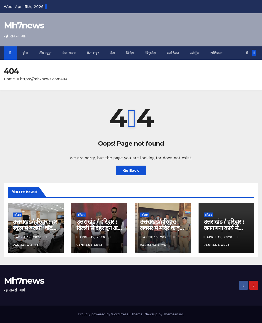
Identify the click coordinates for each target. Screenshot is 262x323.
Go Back (131, 170)
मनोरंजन (173, 53)
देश (112, 53)
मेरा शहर (93, 53)
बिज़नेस (150, 53)
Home (9, 79)
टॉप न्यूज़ (45, 53)
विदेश (130, 53)
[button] (247, 53)
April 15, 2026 (29, 237)
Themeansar (173, 314)
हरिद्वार (17, 214)
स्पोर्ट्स (194, 53)
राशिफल (216, 53)
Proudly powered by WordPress (103, 314)
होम (25, 53)
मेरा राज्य (68, 53)
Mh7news (24, 25)
